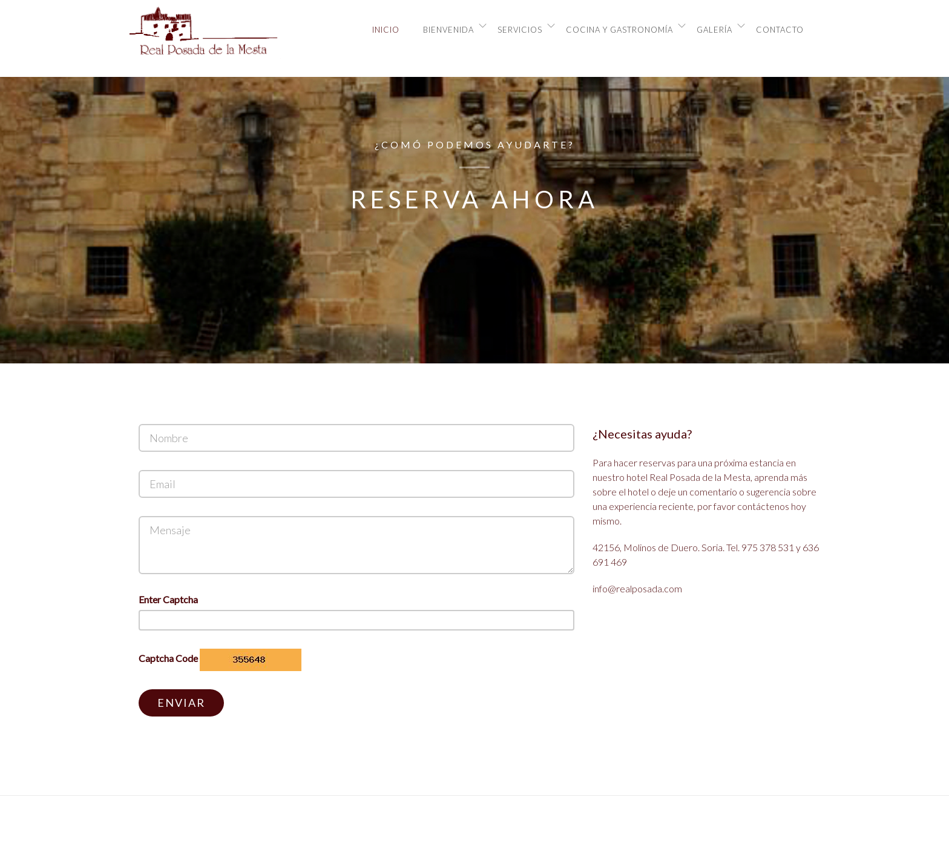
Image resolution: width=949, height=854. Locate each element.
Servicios (519, 30)
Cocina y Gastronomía (619, 30)
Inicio (385, 30)
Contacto (780, 30)
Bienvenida (448, 30)
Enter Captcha (168, 599)
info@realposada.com (637, 588)
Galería (714, 30)
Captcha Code (168, 658)
